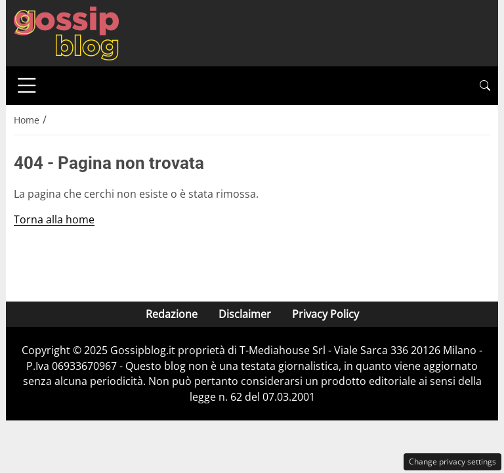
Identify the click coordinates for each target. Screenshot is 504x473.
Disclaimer (245, 314)
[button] (485, 85)
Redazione (172, 314)
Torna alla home (54, 219)
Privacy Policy (325, 314)
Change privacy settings (452, 461)
